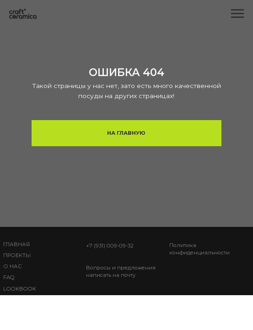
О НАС (12, 266)
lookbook (19, 289)
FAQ (9, 277)
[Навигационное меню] (237, 13)
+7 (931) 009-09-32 (110, 245)
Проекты (17, 255)
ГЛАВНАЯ (16, 244)
